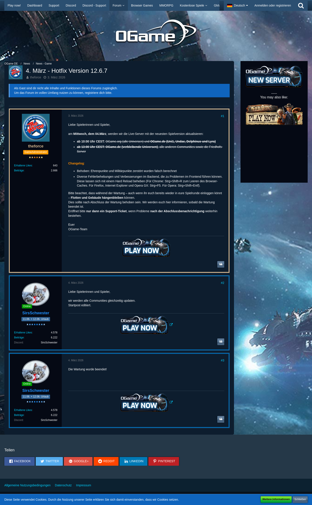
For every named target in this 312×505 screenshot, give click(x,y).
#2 (222, 283)
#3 (222, 360)
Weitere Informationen (276, 499)
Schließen (300, 499)
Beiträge (19, 170)
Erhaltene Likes (23, 165)
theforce (35, 77)
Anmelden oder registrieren (272, 5)
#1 (222, 116)
